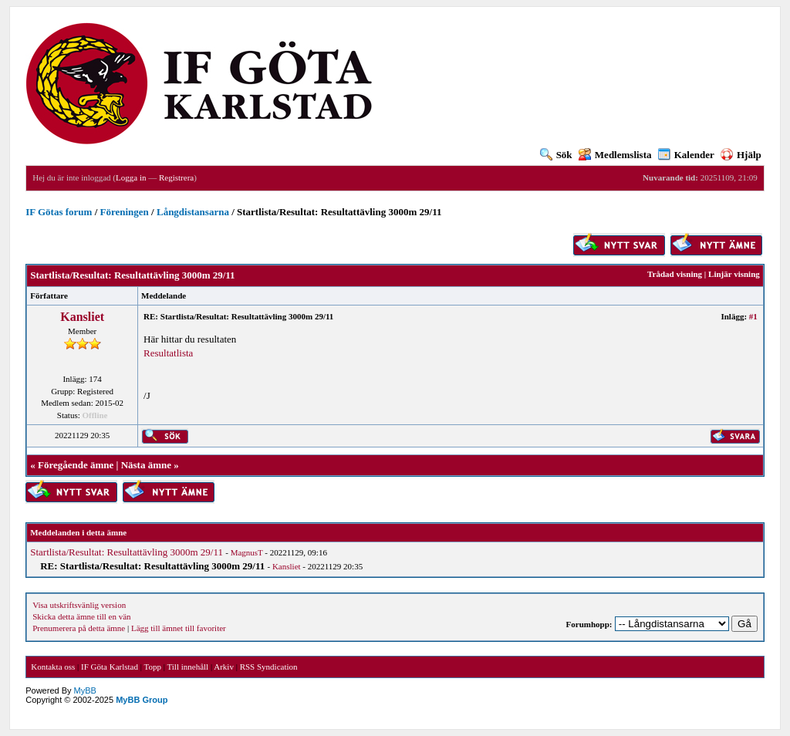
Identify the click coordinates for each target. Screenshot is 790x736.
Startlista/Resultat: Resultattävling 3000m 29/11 (126, 552)
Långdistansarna (193, 212)
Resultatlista (168, 353)
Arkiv (224, 666)
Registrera (176, 177)
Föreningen (124, 212)
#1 (753, 316)
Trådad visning (674, 274)
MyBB (85, 690)
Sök (556, 154)
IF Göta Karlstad (109, 666)
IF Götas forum (58, 212)
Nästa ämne (146, 465)
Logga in (131, 177)
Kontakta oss (53, 666)
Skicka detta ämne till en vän (81, 616)
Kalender (686, 154)
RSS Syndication (269, 666)
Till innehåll (187, 666)
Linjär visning (734, 274)
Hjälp (741, 154)
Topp (152, 666)
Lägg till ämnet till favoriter (178, 628)
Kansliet (82, 316)
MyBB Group (141, 699)
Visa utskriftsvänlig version (79, 604)
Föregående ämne (75, 465)
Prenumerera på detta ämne (78, 628)
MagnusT (247, 552)
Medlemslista (615, 154)
